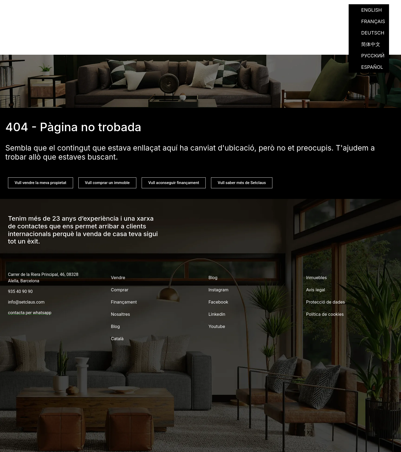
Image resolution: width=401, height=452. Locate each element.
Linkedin (217, 314)
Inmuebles (316, 277)
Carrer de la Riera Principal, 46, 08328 (43, 274)
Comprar (206, 10)
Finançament (243, 10)
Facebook (218, 302)
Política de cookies (325, 314)
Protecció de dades (325, 302)
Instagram (219, 289)
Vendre (177, 10)
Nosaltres (283, 10)
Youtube (217, 326)
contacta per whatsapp (29, 312)
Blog (312, 10)
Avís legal (315, 289)
